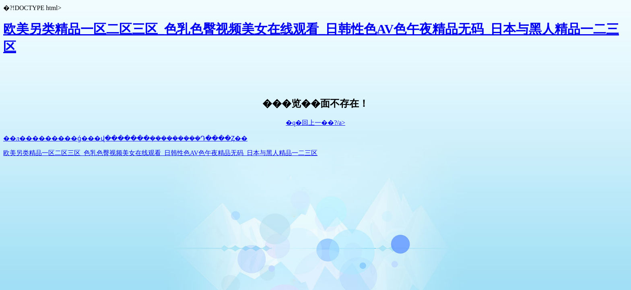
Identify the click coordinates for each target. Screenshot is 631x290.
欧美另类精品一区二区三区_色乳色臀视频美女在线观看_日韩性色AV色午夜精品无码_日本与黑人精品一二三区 (160, 152)
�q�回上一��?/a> (315, 122)
